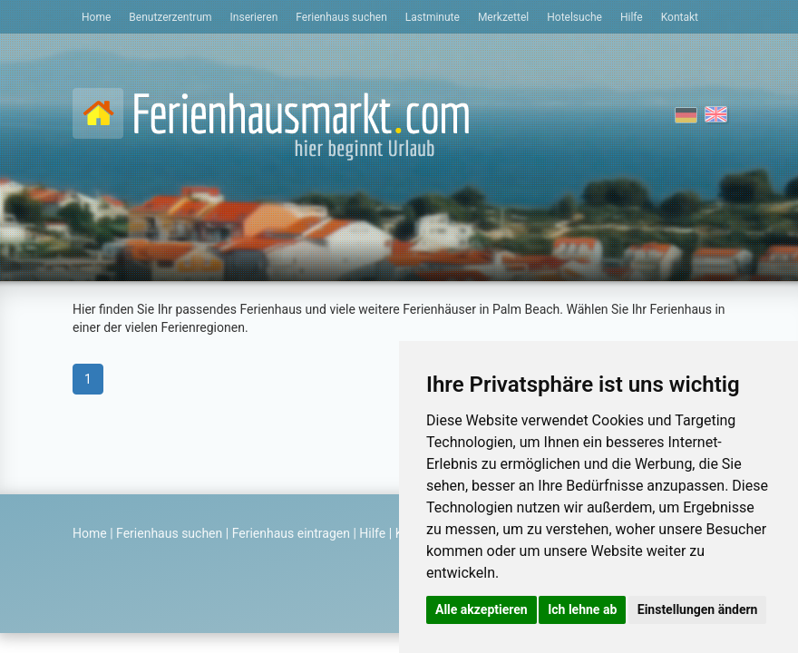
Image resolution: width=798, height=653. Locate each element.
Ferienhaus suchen (341, 17)
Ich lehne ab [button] (582, 609)
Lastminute (432, 17)
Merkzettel (503, 17)
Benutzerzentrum (170, 17)
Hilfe (631, 17)
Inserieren (254, 17)
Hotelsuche (574, 17)
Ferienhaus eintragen (291, 533)
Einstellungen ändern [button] (697, 609)
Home (96, 17)
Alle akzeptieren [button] (481, 609)
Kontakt (679, 17)
